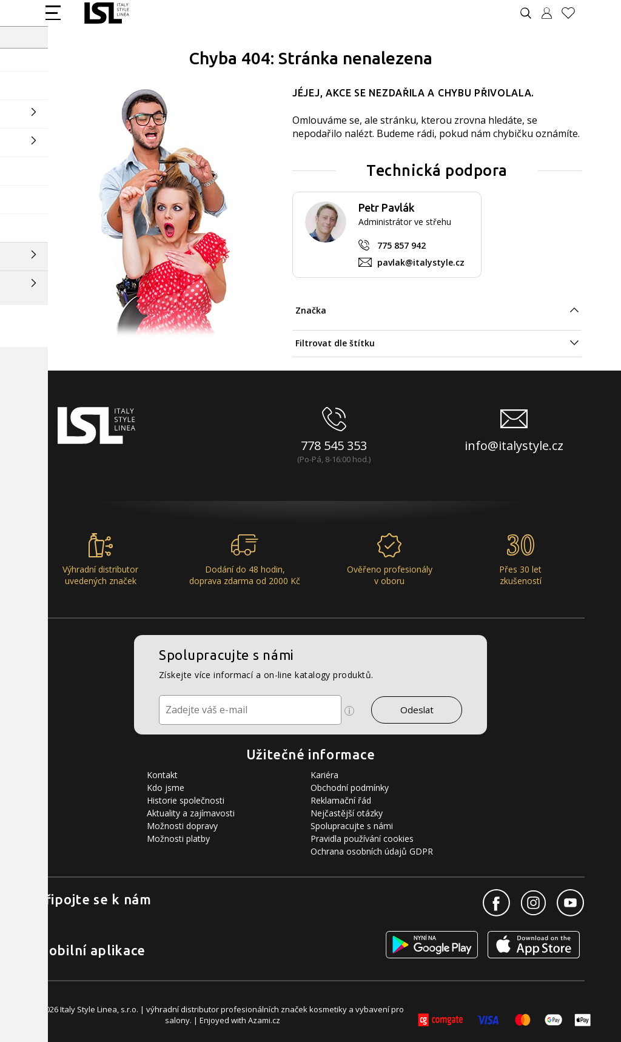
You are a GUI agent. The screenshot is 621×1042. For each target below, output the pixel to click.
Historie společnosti (185, 800)
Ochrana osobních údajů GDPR (371, 851)
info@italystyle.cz (514, 445)
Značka (310, 310)
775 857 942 (401, 245)
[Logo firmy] (106, 13)
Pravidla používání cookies (362, 838)
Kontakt (162, 775)
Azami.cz (264, 1020)
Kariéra (324, 775)
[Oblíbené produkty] (573, 13)
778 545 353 (334, 445)
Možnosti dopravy (182, 826)
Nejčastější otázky (346, 813)
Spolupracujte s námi (351, 826)
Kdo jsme (165, 787)
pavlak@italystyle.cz (421, 262)
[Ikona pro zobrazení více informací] (349, 711)
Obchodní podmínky (349, 787)
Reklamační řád (340, 800)
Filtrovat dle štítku (335, 343)
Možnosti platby (178, 838)
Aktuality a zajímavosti (191, 813)
